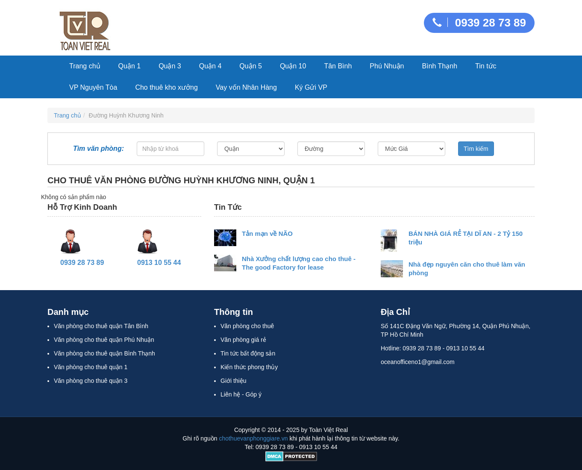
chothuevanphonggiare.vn (253, 438)
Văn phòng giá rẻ (243, 339)
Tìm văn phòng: (98, 150)
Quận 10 (293, 66)
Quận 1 (129, 66)
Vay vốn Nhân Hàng (246, 87)
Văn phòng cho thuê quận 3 (90, 380)
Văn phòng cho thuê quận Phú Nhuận (104, 339)
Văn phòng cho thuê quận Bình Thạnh (104, 353)
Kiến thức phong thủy (249, 367)
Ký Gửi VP (311, 87)
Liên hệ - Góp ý (241, 394)
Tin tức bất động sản (247, 353)
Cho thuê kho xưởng (166, 87)
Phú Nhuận (387, 66)
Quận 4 (210, 66)
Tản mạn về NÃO (267, 233)
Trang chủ (84, 66)
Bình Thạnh (440, 66)
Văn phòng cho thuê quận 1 (90, 367)
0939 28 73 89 (479, 22)
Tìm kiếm (476, 148)
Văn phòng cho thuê (247, 326)
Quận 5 (250, 66)
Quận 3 (170, 66)
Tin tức (486, 66)
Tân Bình (338, 66)
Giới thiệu (233, 380)
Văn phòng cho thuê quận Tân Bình (101, 326)
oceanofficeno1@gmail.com (418, 361)
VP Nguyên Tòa (93, 87)
